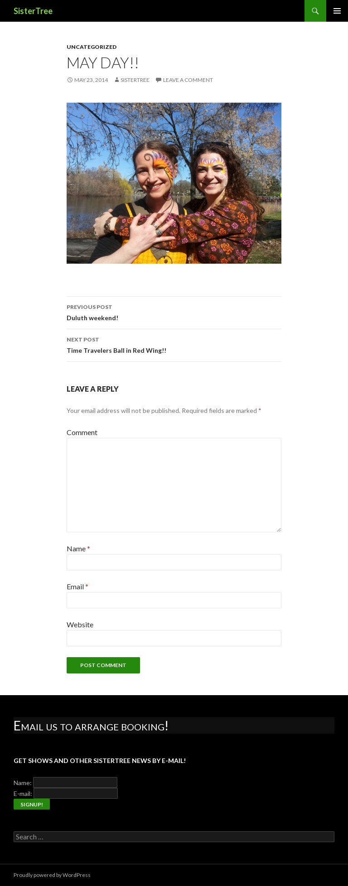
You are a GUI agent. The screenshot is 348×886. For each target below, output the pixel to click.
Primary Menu (337, 11)
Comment (82, 432)
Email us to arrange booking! (91, 725)
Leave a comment (188, 79)
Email (77, 586)
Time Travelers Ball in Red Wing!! (174, 344)
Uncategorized (91, 46)
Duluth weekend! (174, 312)
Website (80, 624)
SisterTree (33, 11)
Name (78, 548)
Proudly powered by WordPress (52, 875)
